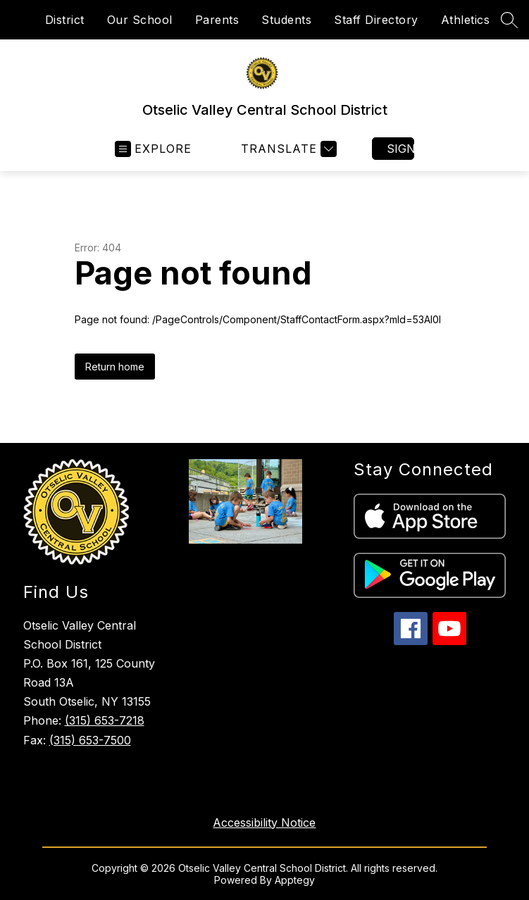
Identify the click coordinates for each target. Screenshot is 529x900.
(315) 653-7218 (104, 720)
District (65, 20)
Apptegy (295, 880)
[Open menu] (153, 149)
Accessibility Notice (264, 822)
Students (286, 20)
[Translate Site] (287, 149)
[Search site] (509, 19)
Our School (140, 20)
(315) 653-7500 (90, 740)
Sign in (400, 149)
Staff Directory (376, 20)
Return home (114, 367)
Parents (217, 20)
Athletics (465, 20)
